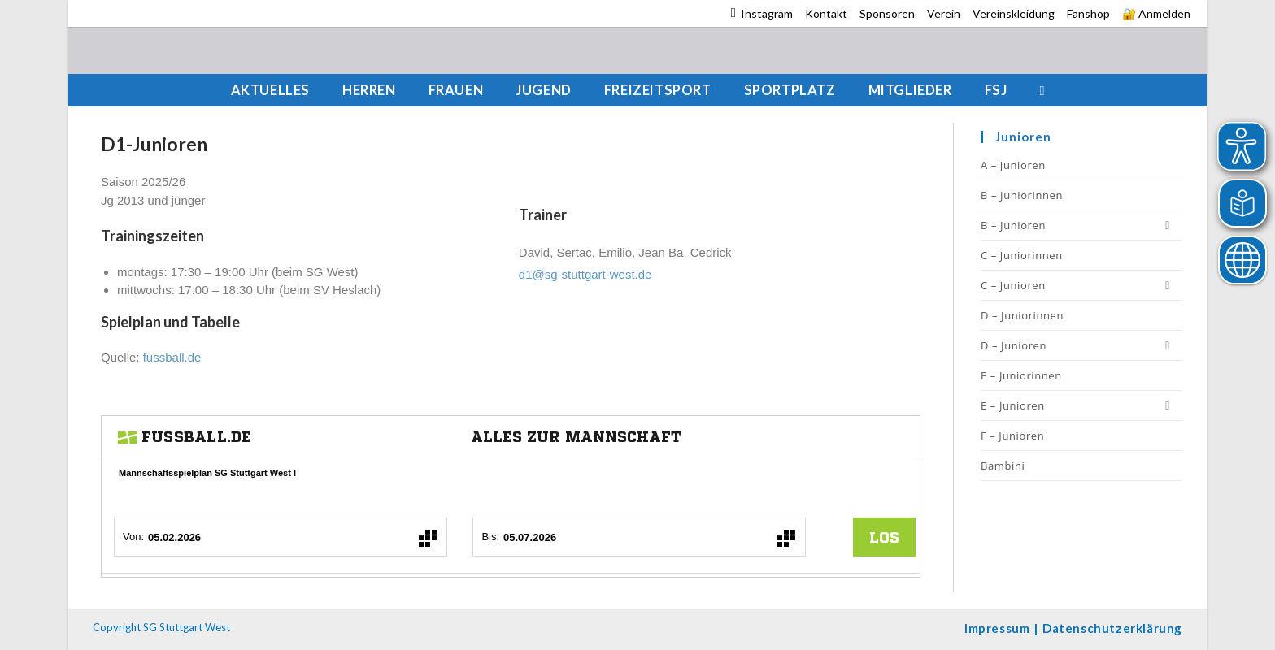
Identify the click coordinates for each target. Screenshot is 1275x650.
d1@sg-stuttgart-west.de (585, 274)
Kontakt (826, 13)
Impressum (996, 628)
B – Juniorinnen (1022, 195)
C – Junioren (1081, 285)
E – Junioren (1081, 405)
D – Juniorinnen (1022, 315)
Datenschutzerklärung (1112, 628)
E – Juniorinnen (1021, 375)
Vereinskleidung (1014, 13)
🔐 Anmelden (1156, 13)
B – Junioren (1081, 225)
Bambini (1003, 465)
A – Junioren (1013, 165)
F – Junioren (1012, 435)
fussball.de (172, 357)
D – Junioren (1081, 345)
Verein (943, 13)
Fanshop (1088, 13)
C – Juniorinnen (1022, 255)
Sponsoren (887, 13)
